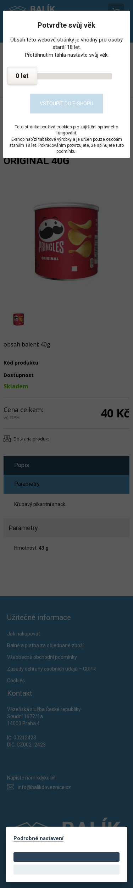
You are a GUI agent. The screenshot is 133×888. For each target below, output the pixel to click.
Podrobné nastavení (38, 839)
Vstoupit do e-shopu (66, 103)
